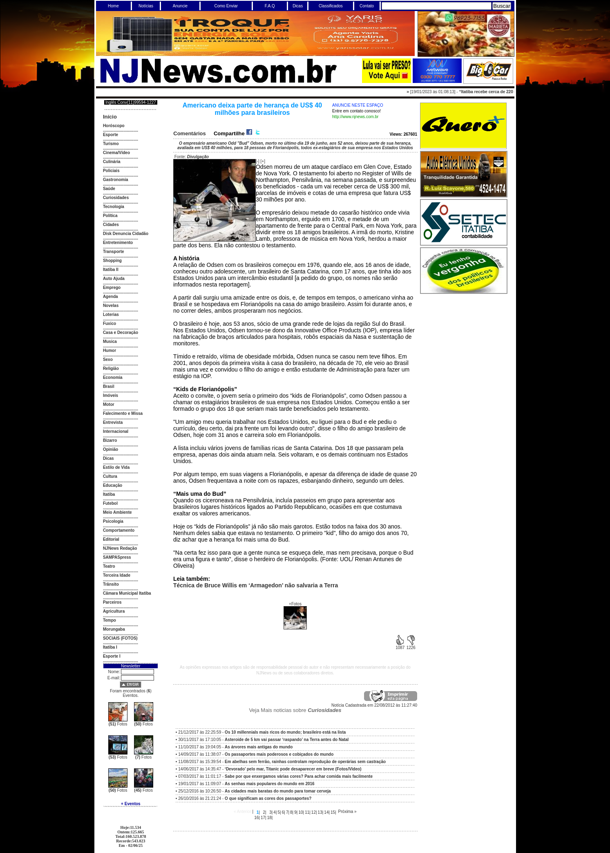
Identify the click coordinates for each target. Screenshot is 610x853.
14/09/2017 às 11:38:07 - (255, 754)
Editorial (111, 539)
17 (263, 817)
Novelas (110, 305)
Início (110, 117)
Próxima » (347, 811)
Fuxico (109, 323)
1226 (411, 646)
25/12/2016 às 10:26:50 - (254, 791)
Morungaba (114, 629)
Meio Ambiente (117, 512)
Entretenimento (118, 242)
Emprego (112, 287)
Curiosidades (116, 197)
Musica (110, 341)
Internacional (115, 431)
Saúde (109, 188)
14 (326, 812)
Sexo (108, 359)
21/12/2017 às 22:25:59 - (262, 732)
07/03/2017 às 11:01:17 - (275, 776)
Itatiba (109, 494)
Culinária (112, 161)
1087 (399, 646)
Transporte (113, 251)
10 (300, 812)
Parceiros (112, 602)
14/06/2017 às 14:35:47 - (269, 769)
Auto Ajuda (114, 278)
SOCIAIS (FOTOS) (120, 638)
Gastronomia (115, 179)
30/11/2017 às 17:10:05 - (263, 739)
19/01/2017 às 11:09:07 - (246, 783)
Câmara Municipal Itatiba (127, 593)
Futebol (110, 503)
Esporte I (112, 656)
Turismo (111, 143)
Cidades (111, 224)
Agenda (110, 296)
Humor (109, 350)
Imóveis (110, 395)
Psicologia (113, 521)
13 (320, 812)
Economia (113, 377)
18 (269, 817)
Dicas (108, 458)
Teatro (109, 566)
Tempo (109, 620)
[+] (263, 161)
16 (256, 817)
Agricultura (114, 611)
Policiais (111, 170)
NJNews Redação (120, 548)
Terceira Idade (116, 575)
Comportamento (118, 530)
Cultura (110, 476)
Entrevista (113, 422)
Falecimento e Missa (123, 413)
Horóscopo (114, 125)
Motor (108, 404)
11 (307, 812)
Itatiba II (110, 269)
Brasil (108, 386)
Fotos (118, 724)
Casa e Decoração (120, 332)
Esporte (110, 134)
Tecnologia (113, 206)
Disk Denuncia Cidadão (125, 233)
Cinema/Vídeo (116, 152)
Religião (111, 368)
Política (110, 215)
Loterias (111, 314)
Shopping (112, 260)
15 (333, 812)
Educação (112, 485)
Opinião (110, 449)
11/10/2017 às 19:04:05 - (235, 747)
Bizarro (110, 440)
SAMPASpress (117, 557)
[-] (257, 161)
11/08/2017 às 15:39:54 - (282, 761)
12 (313, 812)
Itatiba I (110, 647)
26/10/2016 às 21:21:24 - (244, 798)
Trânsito (111, 584)
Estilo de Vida (116, 467)
